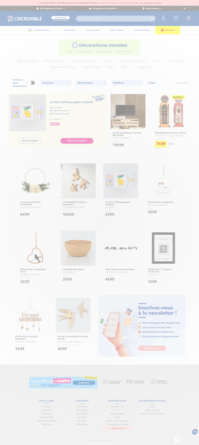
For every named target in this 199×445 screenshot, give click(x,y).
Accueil (69, 51)
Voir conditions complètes (150, 3)
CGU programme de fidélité (117, 424)
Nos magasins (82, 410)
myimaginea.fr (82, 424)
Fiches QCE (46, 424)
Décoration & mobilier (84, 51)
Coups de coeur (93, 30)
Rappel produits (117, 428)
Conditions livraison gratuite (117, 421)
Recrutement (153, 8)
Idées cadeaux (116, 30)
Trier (158, 82)
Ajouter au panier (76, 140)
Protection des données (46, 421)
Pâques (152, 406)
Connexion (46, 406)
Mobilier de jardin (152, 410)
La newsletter (46, 410)
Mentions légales (117, 413)
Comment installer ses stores (152, 413)
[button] (195, 432)
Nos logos (82, 421)
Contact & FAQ (117, 406)
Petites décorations (104, 51)
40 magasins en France (52, 8)
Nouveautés (69, 30)
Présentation (82, 406)
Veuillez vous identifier (60, 20)
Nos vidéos (82, 417)
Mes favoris (47, 413)
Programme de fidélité (105, 8)
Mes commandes (46, 417)
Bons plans (168, 30)
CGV (117, 410)
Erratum (117, 417)
